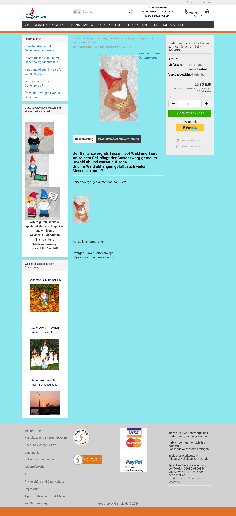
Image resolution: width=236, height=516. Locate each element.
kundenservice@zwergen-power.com (185, 479)
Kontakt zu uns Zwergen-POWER (46, 437)
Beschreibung (84, 139)
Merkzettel (205, 2)
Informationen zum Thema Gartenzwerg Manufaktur (42, 60)
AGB (27, 474)
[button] (173, 103)
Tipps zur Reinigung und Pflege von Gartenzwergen (45, 500)
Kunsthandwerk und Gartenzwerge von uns (39, 48)
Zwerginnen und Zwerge (45, 25)
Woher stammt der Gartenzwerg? (37, 83)
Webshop (104, 503)
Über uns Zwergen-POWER (42, 445)
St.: (170, 97)
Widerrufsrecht (34, 466)
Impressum (32, 489)
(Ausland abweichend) (198, 69)
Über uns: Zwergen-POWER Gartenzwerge (42, 95)
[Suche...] (77, 11)
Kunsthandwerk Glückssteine (97, 25)
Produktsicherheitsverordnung (118, 139)
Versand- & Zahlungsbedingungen (39, 456)
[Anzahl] (190, 103)
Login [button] (191, 2)
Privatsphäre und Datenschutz (44, 481)
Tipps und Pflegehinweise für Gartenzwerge (43, 72)
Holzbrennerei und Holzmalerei (155, 25)
